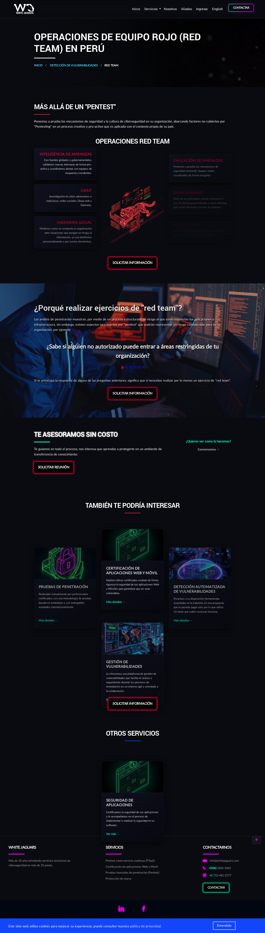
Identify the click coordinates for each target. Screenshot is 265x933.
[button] (121, 367)
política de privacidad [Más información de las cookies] (145, 926)
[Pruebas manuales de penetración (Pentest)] (132, 873)
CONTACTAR (241, 7)
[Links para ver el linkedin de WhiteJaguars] (121, 910)
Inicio (136, 9)
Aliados (186, 9)
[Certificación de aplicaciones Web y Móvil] (132, 867)
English (217, 9)
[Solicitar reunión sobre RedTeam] (208, 449)
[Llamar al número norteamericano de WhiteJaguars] (221, 875)
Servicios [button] (151, 9)
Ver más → (113, 897)
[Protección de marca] (132, 879)
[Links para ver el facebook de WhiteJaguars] (143, 910)
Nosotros (170, 9)
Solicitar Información (132, 263)
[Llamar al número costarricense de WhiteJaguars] (221, 868)
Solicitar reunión (53, 467)
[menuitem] (136, 9)
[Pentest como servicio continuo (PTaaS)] (132, 861)
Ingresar (202, 9)
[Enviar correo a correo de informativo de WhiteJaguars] (221, 861)
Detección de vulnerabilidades (73, 65)
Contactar (216, 894)
